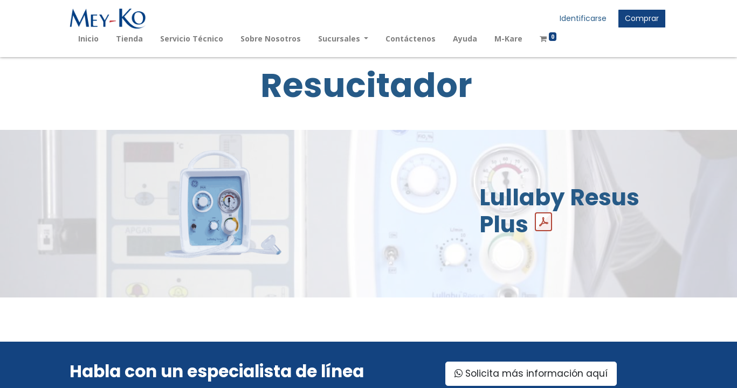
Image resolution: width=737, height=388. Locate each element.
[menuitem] (88, 38)
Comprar (642, 18)
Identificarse (583, 18)
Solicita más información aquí (531, 373)
